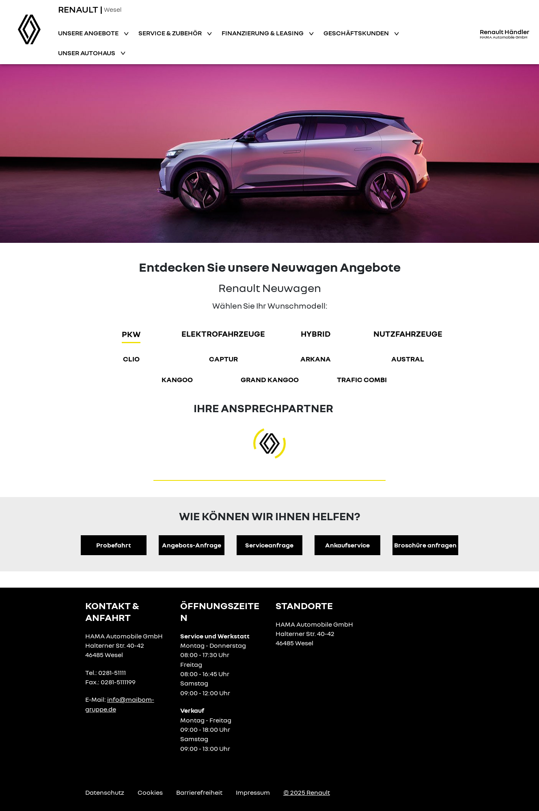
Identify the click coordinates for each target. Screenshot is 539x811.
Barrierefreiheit (199, 792)
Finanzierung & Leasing (263, 33)
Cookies (150, 792)
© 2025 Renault (306, 792)
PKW (131, 334)
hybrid (315, 333)
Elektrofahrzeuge (223, 333)
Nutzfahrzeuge (407, 333)
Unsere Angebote (89, 33)
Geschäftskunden (356, 33)
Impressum (253, 792)
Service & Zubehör (170, 33)
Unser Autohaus (87, 53)
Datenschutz (104, 792)
